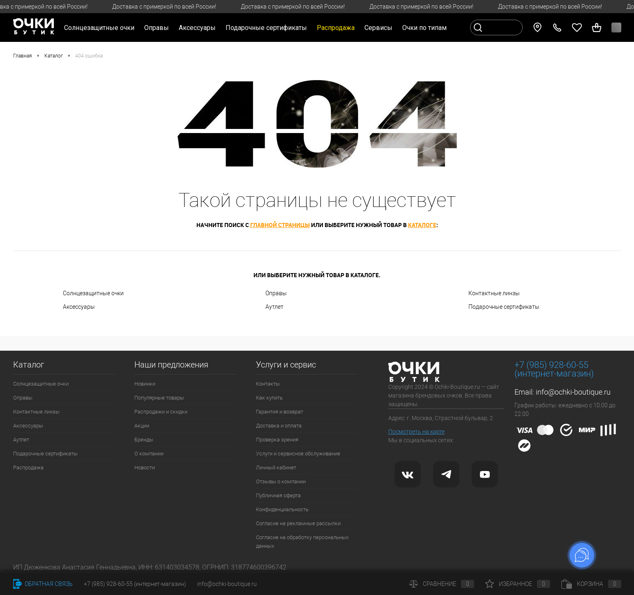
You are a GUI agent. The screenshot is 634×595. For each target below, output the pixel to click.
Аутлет (274, 306)
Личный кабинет (276, 467)
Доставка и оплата (279, 426)
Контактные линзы (494, 293)
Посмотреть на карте (416, 431)
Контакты (268, 384)
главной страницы (280, 225)
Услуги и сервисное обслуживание (298, 453)
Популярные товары (159, 398)
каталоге (422, 225)
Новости (144, 467)
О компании (149, 453)
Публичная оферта (278, 495)
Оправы (276, 293)
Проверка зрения (277, 439)
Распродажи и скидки (160, 412)
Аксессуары (79, 306)
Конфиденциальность (282, 509)
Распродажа (28, 467)
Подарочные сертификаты (266, 28)
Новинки (144, 384)
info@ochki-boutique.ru (573, 392)
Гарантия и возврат (279, 412)
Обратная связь (43, 584)
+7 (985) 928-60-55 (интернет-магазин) (135, 584)
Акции (141, 426)
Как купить (269, 398)
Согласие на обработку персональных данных (302, 541)
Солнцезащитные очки (93, 293)
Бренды (143, 439)
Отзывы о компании (281, 481)
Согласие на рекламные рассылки (298, 523)
